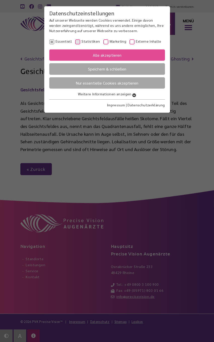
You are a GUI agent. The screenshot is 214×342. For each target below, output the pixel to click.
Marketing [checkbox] (118, 41)
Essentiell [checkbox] (64, 41)
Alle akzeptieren (107, 55)
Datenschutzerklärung (146, 105)
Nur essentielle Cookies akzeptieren (107, 83)
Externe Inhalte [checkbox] (148, 41)
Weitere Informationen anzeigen (107, 94)
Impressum (116, 105)
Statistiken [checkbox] (90, 41)
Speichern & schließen (107, 69)
